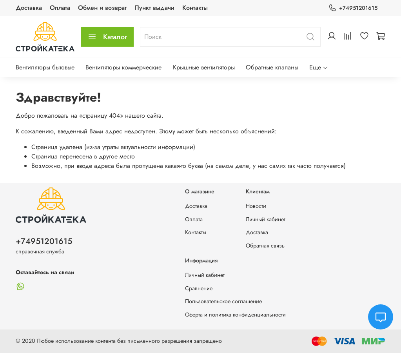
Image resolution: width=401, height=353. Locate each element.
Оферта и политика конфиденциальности (235, 314)
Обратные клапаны (272, 67)
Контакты (195, 7)
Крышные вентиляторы (204, 67)
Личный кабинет (265, 219)
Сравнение (198, 288)
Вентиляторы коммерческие (123, 67)
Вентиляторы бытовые (45, 67)
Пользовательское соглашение (223, 301)
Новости (256, 206)
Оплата (60, 7)
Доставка (29, 7)
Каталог (107, 37)
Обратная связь (265, 245)
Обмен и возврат (102, 7)
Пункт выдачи (154, 7)
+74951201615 (352, 8)
